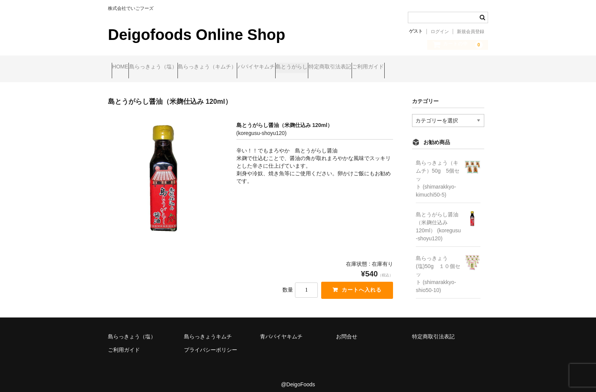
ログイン (440, 31)
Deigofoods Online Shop (196, 34)
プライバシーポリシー (210, 344)
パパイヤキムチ (303, 68)
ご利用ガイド (460, 68)
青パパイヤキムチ (281, 330)
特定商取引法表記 (406, 68)
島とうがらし (354, 68)
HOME (124, 68)
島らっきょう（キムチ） (240, 68)
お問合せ (346, 330)
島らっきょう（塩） (171, 68)
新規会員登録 (470, 31)
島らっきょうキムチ (208, 330)
